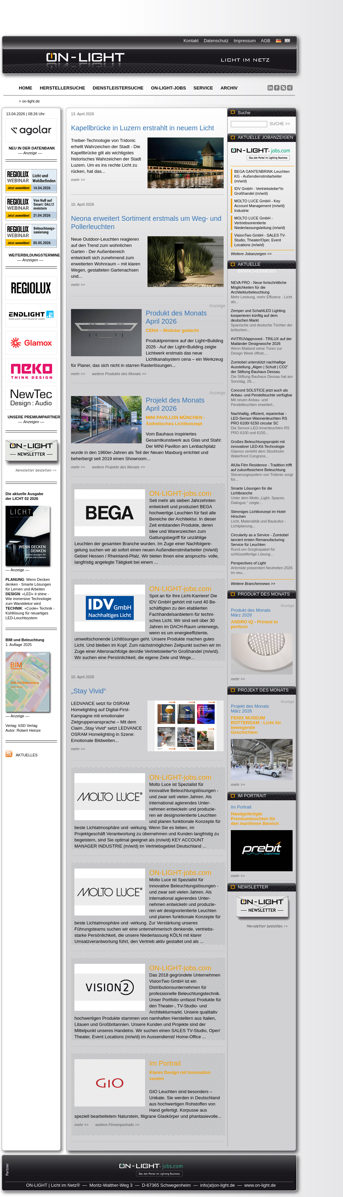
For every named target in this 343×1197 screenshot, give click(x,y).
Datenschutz (216, 40)
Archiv (229, 88)
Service (203, 88)
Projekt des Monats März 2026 (250, 709)
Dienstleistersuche (118, 88)
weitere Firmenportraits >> (117, 1125)
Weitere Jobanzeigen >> (251, 254)
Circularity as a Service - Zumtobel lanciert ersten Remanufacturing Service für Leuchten (259, 540)
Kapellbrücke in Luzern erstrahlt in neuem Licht (142, 128)
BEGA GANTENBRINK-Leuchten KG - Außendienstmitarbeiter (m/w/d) (261, 176)
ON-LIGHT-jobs (168, 88)
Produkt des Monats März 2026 (251, 613)
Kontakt (191, 40)
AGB (265, 40)
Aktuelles (27, 755)
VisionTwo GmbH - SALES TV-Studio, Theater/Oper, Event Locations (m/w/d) (260, 240)
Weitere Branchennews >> (253, 584)
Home (25, 88)
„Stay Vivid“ (88, 691)
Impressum (245, 40)
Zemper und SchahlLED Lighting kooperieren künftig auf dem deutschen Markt (258, 315)
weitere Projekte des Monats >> (118, 467)
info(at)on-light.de (217, 1185)
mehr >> (78, 180)
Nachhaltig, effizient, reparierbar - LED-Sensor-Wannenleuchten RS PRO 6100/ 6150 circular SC (259, 418)
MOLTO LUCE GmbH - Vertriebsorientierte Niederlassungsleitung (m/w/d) (259, 223)
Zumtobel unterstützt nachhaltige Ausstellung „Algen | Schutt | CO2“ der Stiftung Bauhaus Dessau (259, 367)
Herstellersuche (62, 88)
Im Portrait (165, 1063)
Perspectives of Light (248, 563)
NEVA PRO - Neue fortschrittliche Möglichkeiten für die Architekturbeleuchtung (258, 287)
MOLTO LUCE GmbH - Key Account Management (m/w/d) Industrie (259, 206)
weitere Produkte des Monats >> (119, 374)
